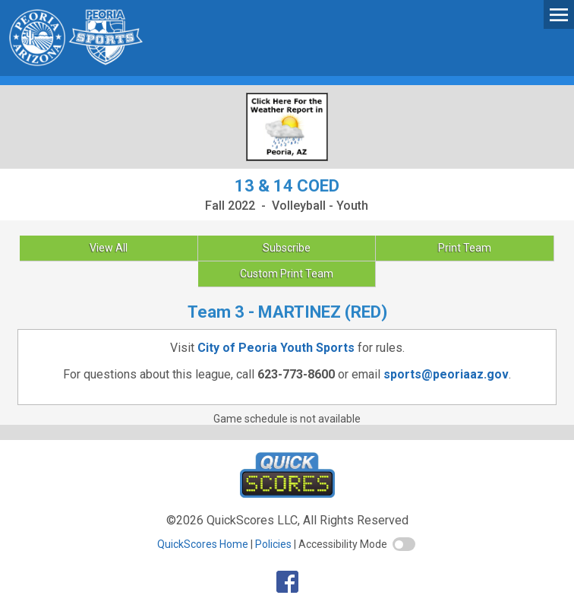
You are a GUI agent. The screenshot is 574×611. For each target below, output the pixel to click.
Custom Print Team (286, 274)
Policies (273, 544)
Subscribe (287, 248)
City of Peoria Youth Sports (276, 347)
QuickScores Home (202, 544)
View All (109, 248)
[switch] (404, 544)
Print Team (464, 248)
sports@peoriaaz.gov (446, 374)
